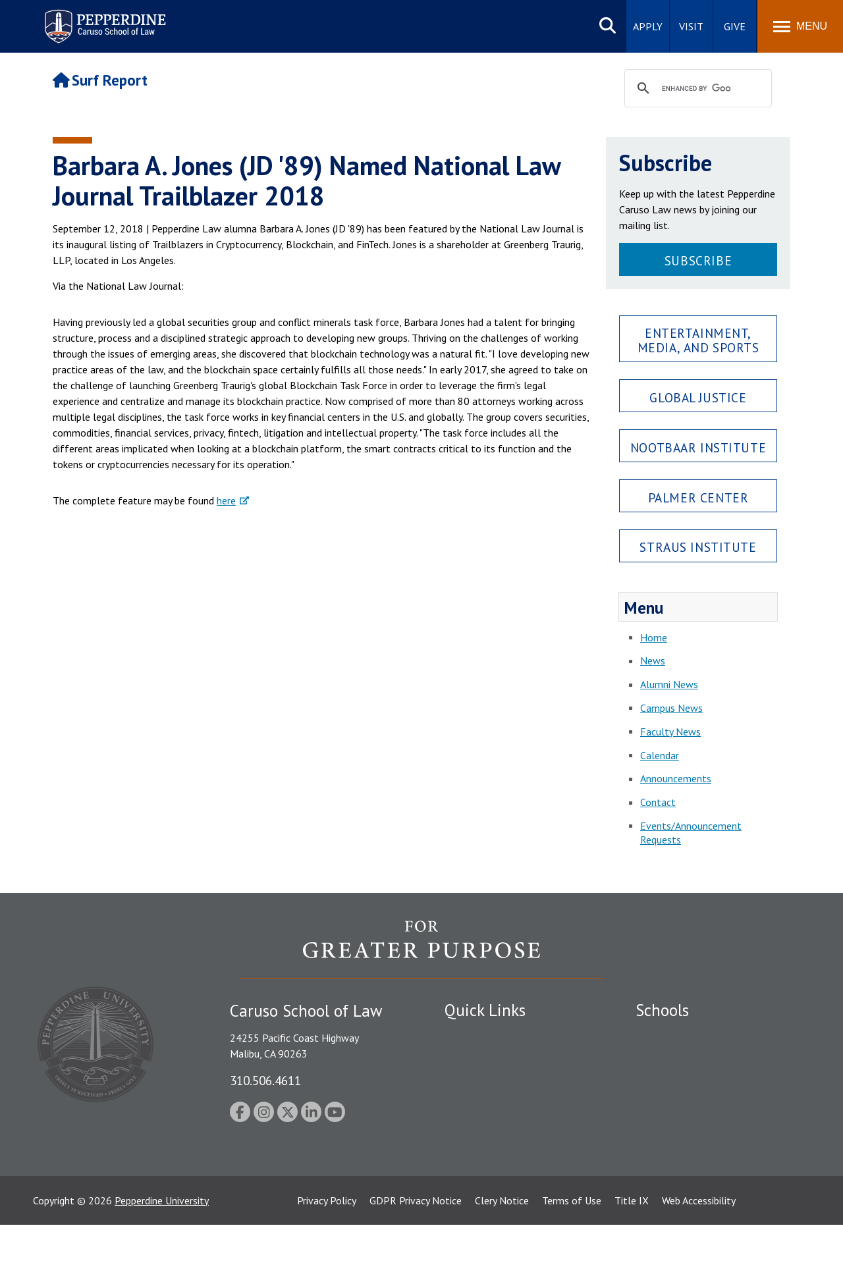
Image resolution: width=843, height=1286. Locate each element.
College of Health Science (693, 1162)
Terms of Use (571, 1261)
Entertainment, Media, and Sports (698, 340)
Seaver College (668, 1034)
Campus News (671, 707)
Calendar (659, 755)
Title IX (631, 1261)
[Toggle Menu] (800, 26)
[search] (696, 89)
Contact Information (491, 1126)
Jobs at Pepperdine (486, 1103)
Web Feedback (476, 1209)
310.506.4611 (265, 1080)
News (652, 660)
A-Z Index (466, 1185)
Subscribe (698, 260)
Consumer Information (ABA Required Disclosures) (506, 1155)
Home (653, 637)
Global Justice (697, 397)
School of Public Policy (686, 1139)
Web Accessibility (699, 1261)
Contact (658, 802)
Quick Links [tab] (485, 1010)
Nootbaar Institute (698, 447)
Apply (648, 26)
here (226, 500)
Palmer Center (698, 497)
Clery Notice (502, 1261)
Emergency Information (497, 1080)
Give (735, 26)
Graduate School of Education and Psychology (712, 1110)
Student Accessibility (490, 1057)
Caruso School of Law (685, 1057)
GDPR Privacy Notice (415, 1261)
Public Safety (474, 1034)
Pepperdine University (162, 1261)
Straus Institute (697, 547)
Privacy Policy (326, 1261)
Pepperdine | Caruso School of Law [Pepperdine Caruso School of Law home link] (103, 18)
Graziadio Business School (693, 1080)
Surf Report (100, 80)
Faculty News (670, 731)
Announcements (675, 778)
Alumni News (669, 684)
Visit (691, 26)
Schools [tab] (662, 1010)
